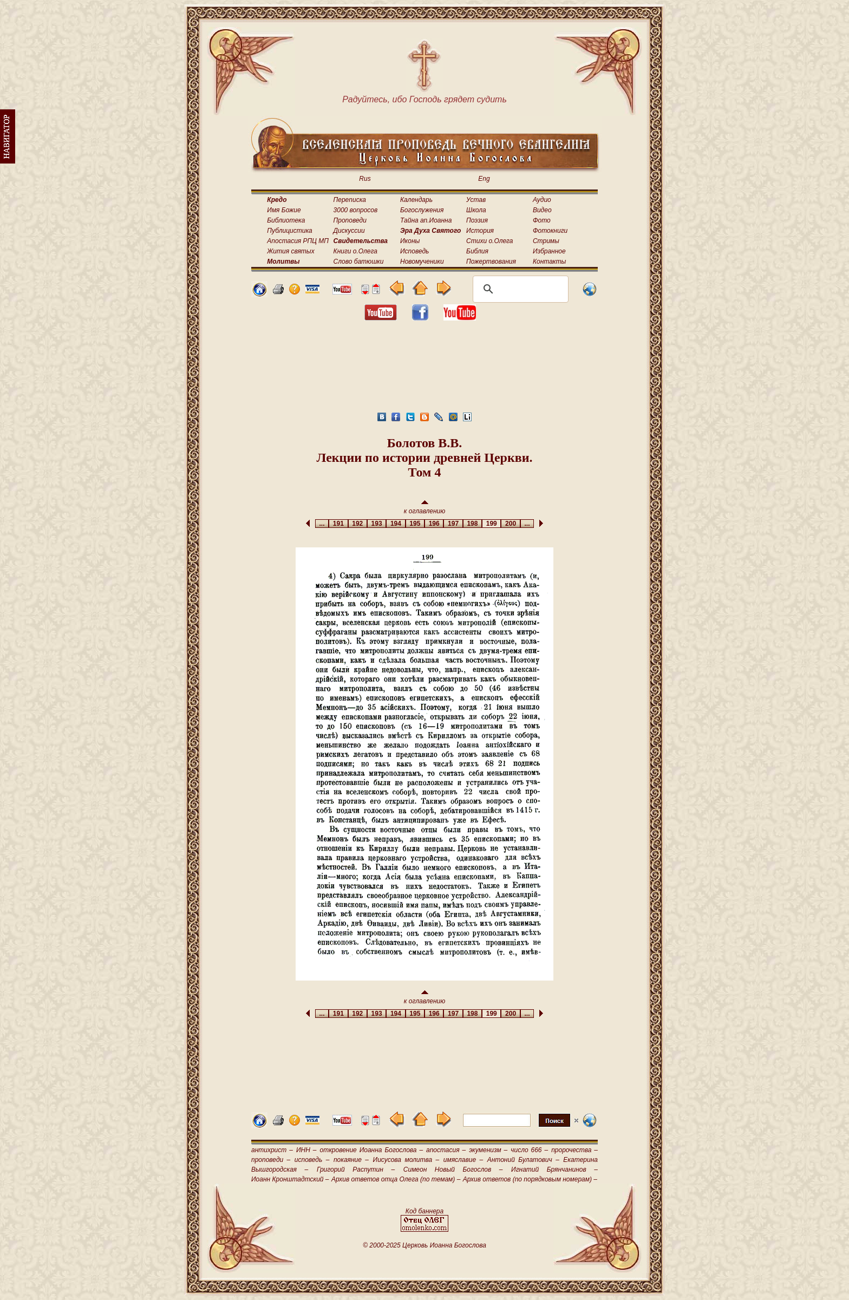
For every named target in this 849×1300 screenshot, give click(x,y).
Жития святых (290, 251)
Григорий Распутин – (356, 1169)
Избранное (549, 251)
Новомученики (422, 261)
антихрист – (272, 1150)
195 (415, 523)
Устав (476, 200)
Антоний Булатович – (523, 1160)
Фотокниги (550, 230)
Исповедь (414, 251)
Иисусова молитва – (406, 1160)
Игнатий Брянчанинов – (554, 1169)
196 (434, 523)
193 (377, 523)
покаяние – (351, 1160)
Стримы (546, 241)
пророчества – (574, 1150)
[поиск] (519, 289)
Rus (364, 178)
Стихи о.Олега (489, 241)
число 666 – (529, 1150)
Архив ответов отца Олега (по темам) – (395, 1179)
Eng (483, 178)
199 (491, 523)
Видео (542, 210)
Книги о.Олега (355, 251)
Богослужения (421, 210)
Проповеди (350, 220)
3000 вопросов (356, 210)
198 (472, 523)
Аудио (542, 200)
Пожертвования (491, 261)
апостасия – (446, 1150)
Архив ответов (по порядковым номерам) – (530, 1179)
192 (358, 523)
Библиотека (286, 220)
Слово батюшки (359, 261)
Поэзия (477, 220)
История (480, 230)
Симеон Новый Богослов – (453, 1169)
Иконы (410, 241)
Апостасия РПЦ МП (298, 241)
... (322, 523)
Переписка (350, 200)
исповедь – (312, 1160)
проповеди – (270, 1160)
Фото (542, 220)
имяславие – (463, 1160)
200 (510, 523)
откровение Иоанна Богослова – (371, 1150)
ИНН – (306, 1150)
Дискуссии (349, 230)
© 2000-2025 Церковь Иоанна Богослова (424, 1245)
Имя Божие (284, 210)
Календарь (416, 200)
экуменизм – (488, 1150)
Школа (476, 210)
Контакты (549, 261)
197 (453, 523)
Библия (477, 251)
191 (338, 523)
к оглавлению (425, 507)
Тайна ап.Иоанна (426, 220)
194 (395, 523)
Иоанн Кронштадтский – (290, 1179)
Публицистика (289, 230)
